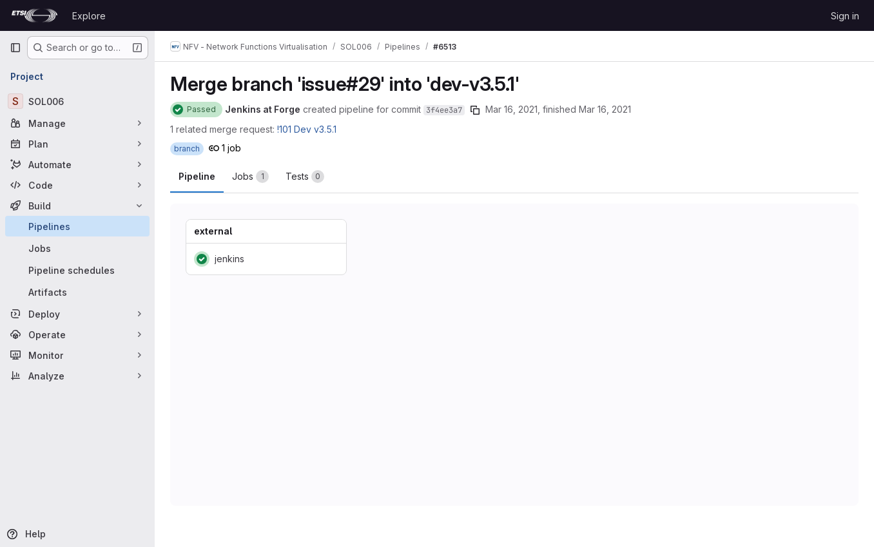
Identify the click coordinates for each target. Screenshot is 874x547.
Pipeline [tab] (197, 176)
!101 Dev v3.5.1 (306, 129)
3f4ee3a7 (444, 110)
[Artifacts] (77, 292)
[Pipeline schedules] (77, 270)
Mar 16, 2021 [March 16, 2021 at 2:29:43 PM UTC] (605, 109)
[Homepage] (34, 15)
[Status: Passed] (196, 109)
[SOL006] (77, 101)
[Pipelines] (77, 226)
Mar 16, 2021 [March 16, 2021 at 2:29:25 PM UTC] (511, 109)
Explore (89, 15)
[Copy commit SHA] (475, 110)
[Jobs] (77, 248)
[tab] (250, 176)
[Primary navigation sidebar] (15, 47)
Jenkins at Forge (262, 109)
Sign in (845, 15)
